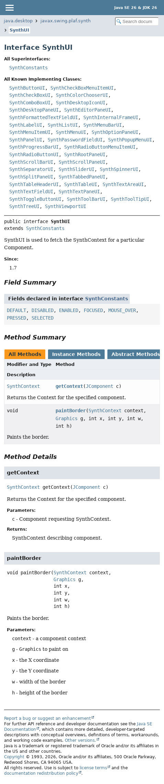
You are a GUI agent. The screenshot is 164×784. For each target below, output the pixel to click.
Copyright (14, 756)
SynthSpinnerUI (119, 169)
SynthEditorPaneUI (87, 110)
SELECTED (43, 318)
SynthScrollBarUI (31, 162)
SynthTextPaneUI (79, 191)
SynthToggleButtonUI (35, 199)
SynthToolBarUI (86, 199)
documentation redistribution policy (41, 773)
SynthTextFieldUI (31, 191)
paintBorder (71, 410)
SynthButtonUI (27, 88)
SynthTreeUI (24, 206)
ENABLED (68, 310)
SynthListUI (63, 125)
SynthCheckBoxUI (29, 95)
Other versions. (80, 740)
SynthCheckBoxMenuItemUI (82, 88)
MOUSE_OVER (122, 310)
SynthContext (23, 386)
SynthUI (19, 30)
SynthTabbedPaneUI (82, 177)
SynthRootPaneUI (84, 154)
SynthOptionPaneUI (115, 132)
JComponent (99, 386)
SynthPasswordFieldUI (75, 139)
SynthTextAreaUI (123, 184)
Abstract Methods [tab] (136, 354)
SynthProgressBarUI (34, 147)
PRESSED (16, 318)
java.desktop (18, 20)
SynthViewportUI (65, 206)
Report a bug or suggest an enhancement (47, 718)
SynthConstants (28, 67)
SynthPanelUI (25, 139)
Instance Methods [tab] (76, 354)
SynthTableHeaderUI (34, 184)
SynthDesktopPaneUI (34, 110)
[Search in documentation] (137, 21)
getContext (69, 386)
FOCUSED (93, 310)
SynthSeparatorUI (31, 169)
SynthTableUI (80, 184)
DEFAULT (16, 310)
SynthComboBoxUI (29, 102)
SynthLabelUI (25, 125)
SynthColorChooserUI (82, 95)
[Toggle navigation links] (9, 7)
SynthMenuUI (71, 132)
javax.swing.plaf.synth (65, 20)
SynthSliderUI (76, 169)
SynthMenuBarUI (102, 125)
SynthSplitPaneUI (31, 177)
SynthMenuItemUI (29, 132)
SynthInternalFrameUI (110, 117)
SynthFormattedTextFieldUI (43, 117)
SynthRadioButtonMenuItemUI (100, 147)
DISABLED (43, 310)
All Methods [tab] (25, 354)
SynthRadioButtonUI (34, 154)
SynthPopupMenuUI (130, 139)
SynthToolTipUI (130, 199)
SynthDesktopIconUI (80, 102)
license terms (93, 767)
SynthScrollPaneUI (82, 162)
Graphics (67, 418)
